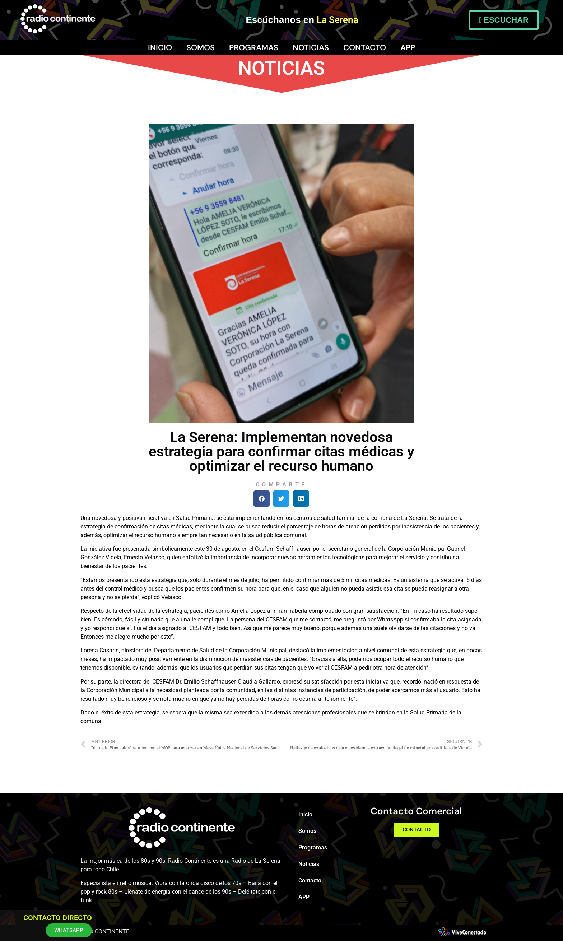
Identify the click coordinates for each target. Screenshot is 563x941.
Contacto (364, 47)
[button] (261, 498)
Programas (253, 47)
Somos (200, 47)
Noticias (311, 47)
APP (407, 47)
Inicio (160, 47)
